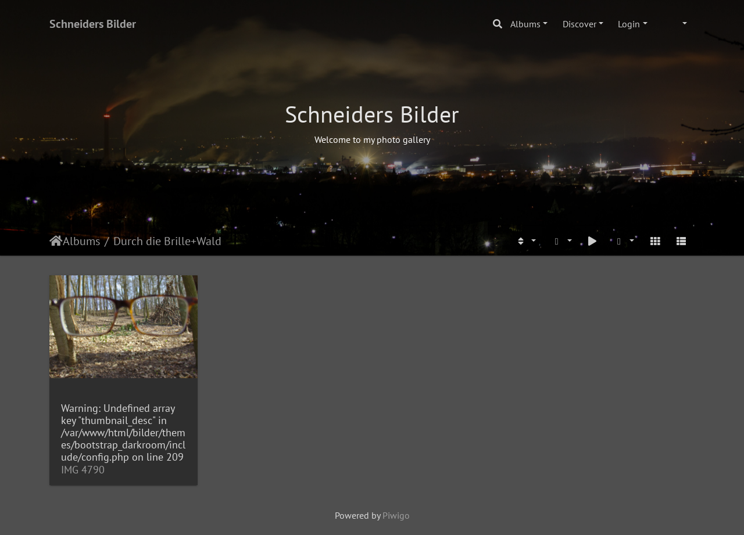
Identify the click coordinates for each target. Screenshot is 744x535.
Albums (525, 24)
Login (629, 24)
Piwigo (396, 515)
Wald (208, 241)
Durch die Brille (152, 241)
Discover (579, 24)
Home (56, 241)
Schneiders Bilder (92, 23)
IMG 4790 (83, 470)
